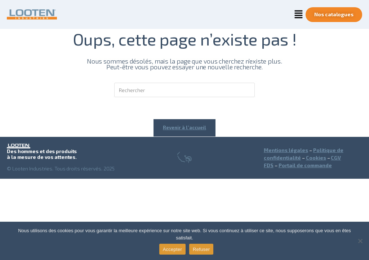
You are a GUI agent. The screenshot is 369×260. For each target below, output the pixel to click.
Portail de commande (305, 165)
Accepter (172, 249)
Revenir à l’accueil (184, 127)
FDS (269, 165)
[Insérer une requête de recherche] (184, 90)
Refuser (201, 249)
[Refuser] (360, 240)
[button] (298, 14)
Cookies (316, 158)
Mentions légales (286, 150)
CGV (336, 158)
